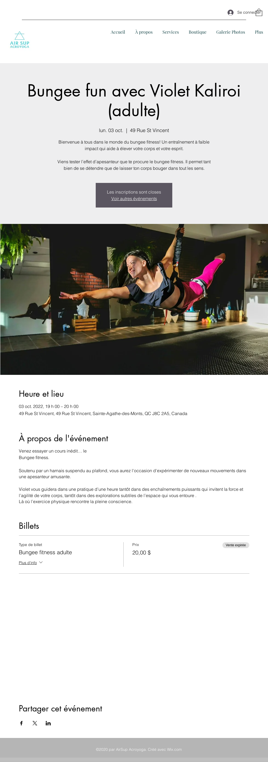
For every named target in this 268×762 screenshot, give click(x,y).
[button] (259, 12)
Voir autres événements (134, 198)
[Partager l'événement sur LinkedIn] (48, 723)
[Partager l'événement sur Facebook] (21, 723)
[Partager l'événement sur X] (34, 723)
